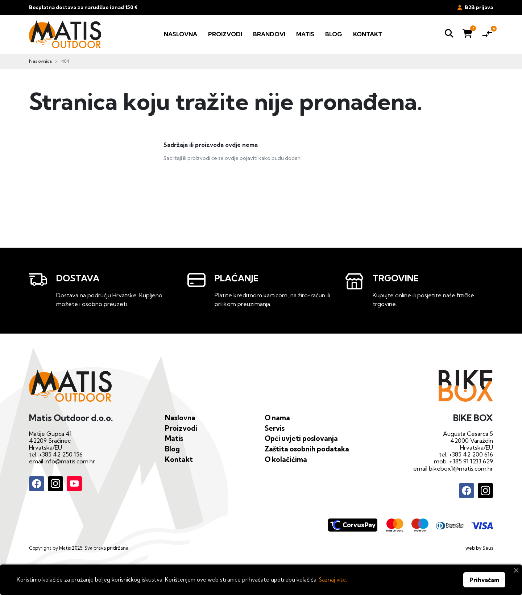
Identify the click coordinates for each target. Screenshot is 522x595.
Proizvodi (181, 428)
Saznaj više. (333, 579)
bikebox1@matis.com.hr (461, 468)
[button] (449, 34)
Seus (487, 548)
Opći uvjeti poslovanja (301, 438)
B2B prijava (475, 7)
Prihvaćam (484, 579)
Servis (275, 428)
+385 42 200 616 (471, 454)
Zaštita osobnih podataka (307, 449)
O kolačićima (286, 459)
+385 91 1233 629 (471, 461)
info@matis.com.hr (70, 461)
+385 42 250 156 (61, 454)
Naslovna (180, 417)
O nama (277, 417)
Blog (172, 449)
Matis (174, 438)
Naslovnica (40, 61)
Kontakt (179, 459)
